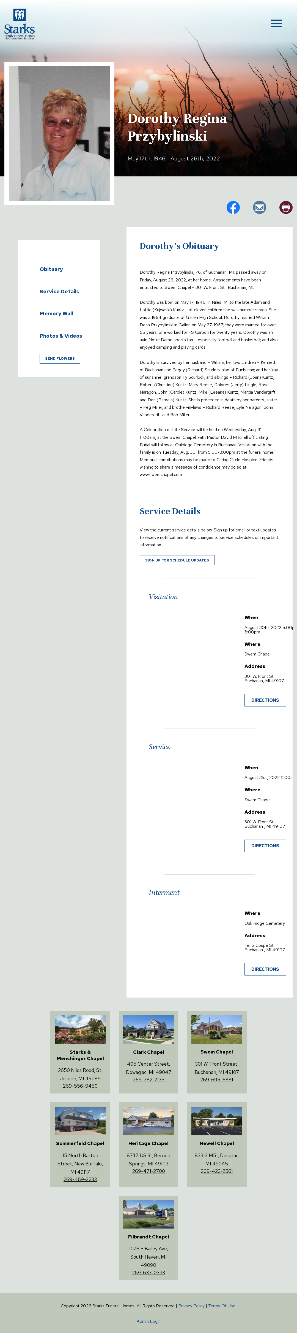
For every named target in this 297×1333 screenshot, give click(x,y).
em (259, 207)
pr (286, 207)
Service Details (59, 291)
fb (233, 207)
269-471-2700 (148, 1171)
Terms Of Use (221, 1306)
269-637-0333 (148, 1272)
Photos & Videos (61, 335)
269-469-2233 (80, 1179)
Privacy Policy (191, 1306)
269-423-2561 (217, 1171)
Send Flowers (60, 358)
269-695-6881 (216, 1079)
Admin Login (149, 1321)
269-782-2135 (148, 1079)
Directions (265, 700)
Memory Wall (56, 313)
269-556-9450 (80, 1086)
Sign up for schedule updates (177, 560)
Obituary (51, 269)
